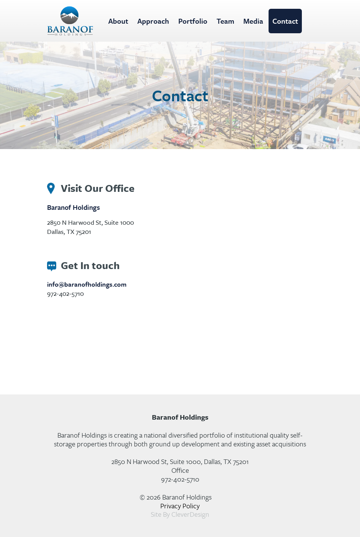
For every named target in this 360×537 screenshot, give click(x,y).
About (118, 21)
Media (253, 21)
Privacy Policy (180, 506)
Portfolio (192, 21)
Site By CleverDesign (180, 514)
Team (225, 21)
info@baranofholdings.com (87, 284)
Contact (285, 21)
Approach (153, 21)
